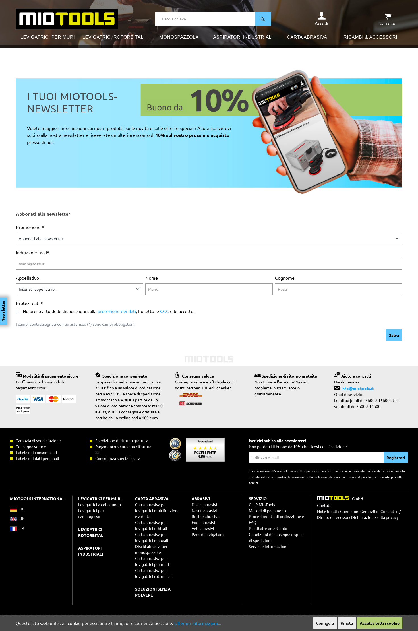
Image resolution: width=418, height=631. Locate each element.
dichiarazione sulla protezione (307, 477)
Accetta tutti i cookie (380, 623)
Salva (394, 335)
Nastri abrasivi (204, 510)
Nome (151, 278)
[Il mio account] (321, 18)
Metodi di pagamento (268, 510)
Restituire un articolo (268, 528)
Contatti (324, 505)
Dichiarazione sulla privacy (375, 517)
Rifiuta (347, 623)
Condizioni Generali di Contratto (369, 511)
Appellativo (27, 278)
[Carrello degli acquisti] (387, 18)
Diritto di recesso (332, 517)
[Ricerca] (263, 19)
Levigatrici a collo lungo (99, 504)
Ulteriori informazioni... (197, 623)
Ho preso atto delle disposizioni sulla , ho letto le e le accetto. (108, 311)
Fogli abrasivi (203, 522)
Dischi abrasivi (204, 504)
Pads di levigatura (208, 534)
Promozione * (30, 227)
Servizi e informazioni (268, 546)
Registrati (395, 457)
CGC (164, 311)
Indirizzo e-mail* (32, 252)
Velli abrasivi (203, 528)
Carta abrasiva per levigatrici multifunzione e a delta (157, 510)
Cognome (285, 278)
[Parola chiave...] (205, 19)
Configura (325, 623)
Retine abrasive (206, 516)
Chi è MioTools (262, 504)
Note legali (327, 511)
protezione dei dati (117, 311)
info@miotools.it (357, 388)
